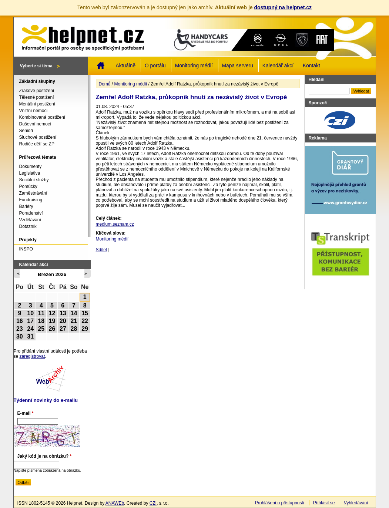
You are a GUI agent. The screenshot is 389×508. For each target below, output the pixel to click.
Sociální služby (34, 179)
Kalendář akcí (278, 65)
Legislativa (29, 173)
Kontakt (311, 65)
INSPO (26, 249)
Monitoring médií (194, 65)
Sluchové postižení (38, 137)
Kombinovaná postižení (42, 117)
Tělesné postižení (36, 97)
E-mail (25, 413)
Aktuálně (126, 65)
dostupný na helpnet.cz (283, 7)
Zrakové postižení (36, 90)
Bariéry (26, 206)
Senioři (26, 130)
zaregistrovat (32, 356)
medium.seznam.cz (115, 224)
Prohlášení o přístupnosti (279, 502)
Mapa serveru (237, 65)
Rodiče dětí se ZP (36, 144)
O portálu (155, 65)
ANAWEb (114, 503)
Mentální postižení (37, 104)
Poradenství (31, 213)
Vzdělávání (30, 219)
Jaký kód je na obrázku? (44, 456)
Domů (100, 65)
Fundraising (31, 199)
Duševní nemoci (35, 124)
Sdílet (101, 249)
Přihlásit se (324, 502)
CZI (153, 503)
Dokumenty (30, 166)
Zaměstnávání (33, 193)
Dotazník (28, 226)
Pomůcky (28, 186)
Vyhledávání (356, 502)
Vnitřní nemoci (33, 110)
